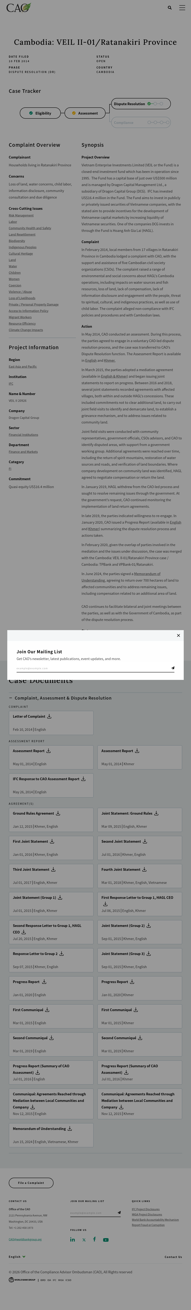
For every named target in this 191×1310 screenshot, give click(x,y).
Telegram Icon (172, 668)
